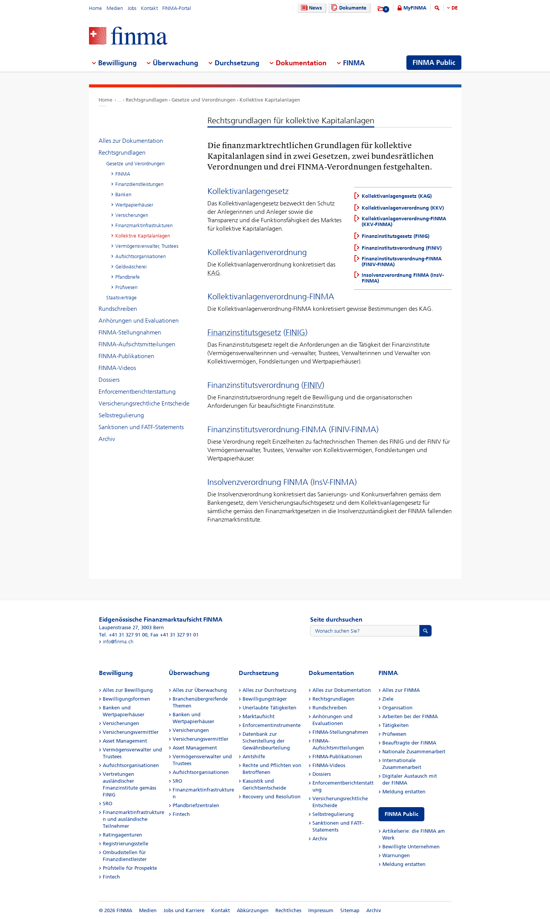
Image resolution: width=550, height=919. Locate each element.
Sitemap (349, 910)
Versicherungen (131, 215)
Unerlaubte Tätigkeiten (269, 708)
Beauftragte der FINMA (409, 743)
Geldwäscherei (131, 267)
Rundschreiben (118, 308)
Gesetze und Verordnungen (203, 100)
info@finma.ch (118, 641)
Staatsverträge (121, 297)
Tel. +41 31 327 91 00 (123, 635)
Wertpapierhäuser (134, 205)
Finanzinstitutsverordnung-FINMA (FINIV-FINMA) (402, 261)
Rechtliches (288, 910)
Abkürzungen (253, 910)
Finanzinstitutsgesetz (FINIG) (395, 236)
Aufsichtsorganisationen (140, 256)
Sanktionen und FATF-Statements (141, 427)
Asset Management (125, 741)
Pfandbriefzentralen (196, 805)
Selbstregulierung (121, 415)
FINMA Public (401, 814)
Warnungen (396, 855)
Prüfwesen (126, 287)
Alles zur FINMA (401, 690)
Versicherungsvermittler (131, 732)
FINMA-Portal (176, 8)
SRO (107, 803)
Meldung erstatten (403, 792)
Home (95, 8)
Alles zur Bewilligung (128, 690)
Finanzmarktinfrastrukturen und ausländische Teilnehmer (133, 819)
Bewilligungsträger (265, 699)
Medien (115, 8)
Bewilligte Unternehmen (411, 847)
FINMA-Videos (117, 367)
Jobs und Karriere (183, 910)
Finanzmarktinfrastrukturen (144, 225)
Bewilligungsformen (126, 699)
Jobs (132, 8)
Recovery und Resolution (272, 796)
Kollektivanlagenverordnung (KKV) (403, 208)
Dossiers (109, 379)
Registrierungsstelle (125, 843)
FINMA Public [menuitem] (433, 62)
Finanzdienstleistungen (139, 184)
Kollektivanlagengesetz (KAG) (397, 196)
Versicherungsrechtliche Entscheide (144, 403)
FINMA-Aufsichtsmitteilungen (137, 344)
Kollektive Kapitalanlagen (269, 100)
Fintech (111, 877)
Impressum (320, 910)
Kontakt (149, 8)
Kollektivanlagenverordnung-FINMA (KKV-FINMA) (404, 221)
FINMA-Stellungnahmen (130, 332)
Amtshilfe (254, 756)
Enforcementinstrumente (272, 725)
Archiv (107, 439)
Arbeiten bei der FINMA (410, 716)
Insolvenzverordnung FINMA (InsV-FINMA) (403, 278)
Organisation (397, 708)
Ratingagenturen (122, 835)
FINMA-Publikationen (126, 356)
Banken (123, 194)
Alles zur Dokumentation (131, 140)
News (310, 8)
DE (454, 8)
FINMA (122, 174)
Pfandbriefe (127, 277)
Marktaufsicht (259, 716)
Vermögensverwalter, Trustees (146, 246)
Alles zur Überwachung (200, 690)
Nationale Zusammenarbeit (413, 751)
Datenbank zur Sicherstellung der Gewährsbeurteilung (266, 741)
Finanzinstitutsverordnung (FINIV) (402, 248)
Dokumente (347, 8)
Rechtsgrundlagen (147, 100)
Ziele (387, 699)
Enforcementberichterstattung (137, 391)
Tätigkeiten (395, 725)
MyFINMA (414, 8)
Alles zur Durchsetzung (269, 690)
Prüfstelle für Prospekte (130, 868)
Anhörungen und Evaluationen (139, 320)
